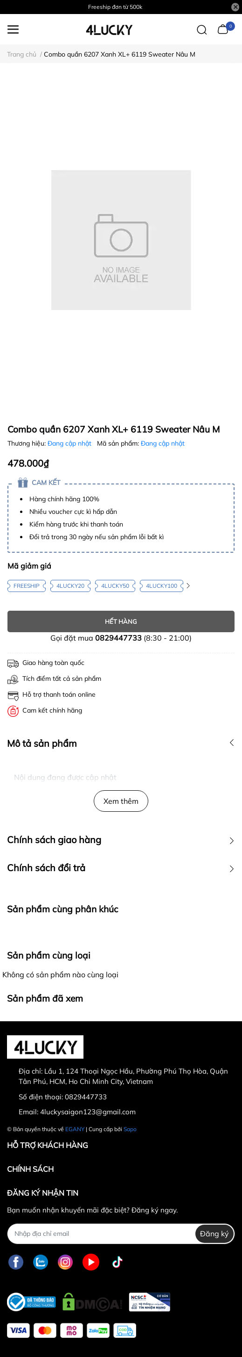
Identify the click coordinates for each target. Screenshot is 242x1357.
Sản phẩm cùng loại (48, 955)
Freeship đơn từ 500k (115, 6)
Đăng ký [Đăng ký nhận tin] (214, 1233)
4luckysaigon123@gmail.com (88, 1111)
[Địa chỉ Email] (121, 1233)
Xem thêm (121, 801)
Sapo (130, 1129)
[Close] (235, 7)
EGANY (74, 1129)
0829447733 (118, 637)
